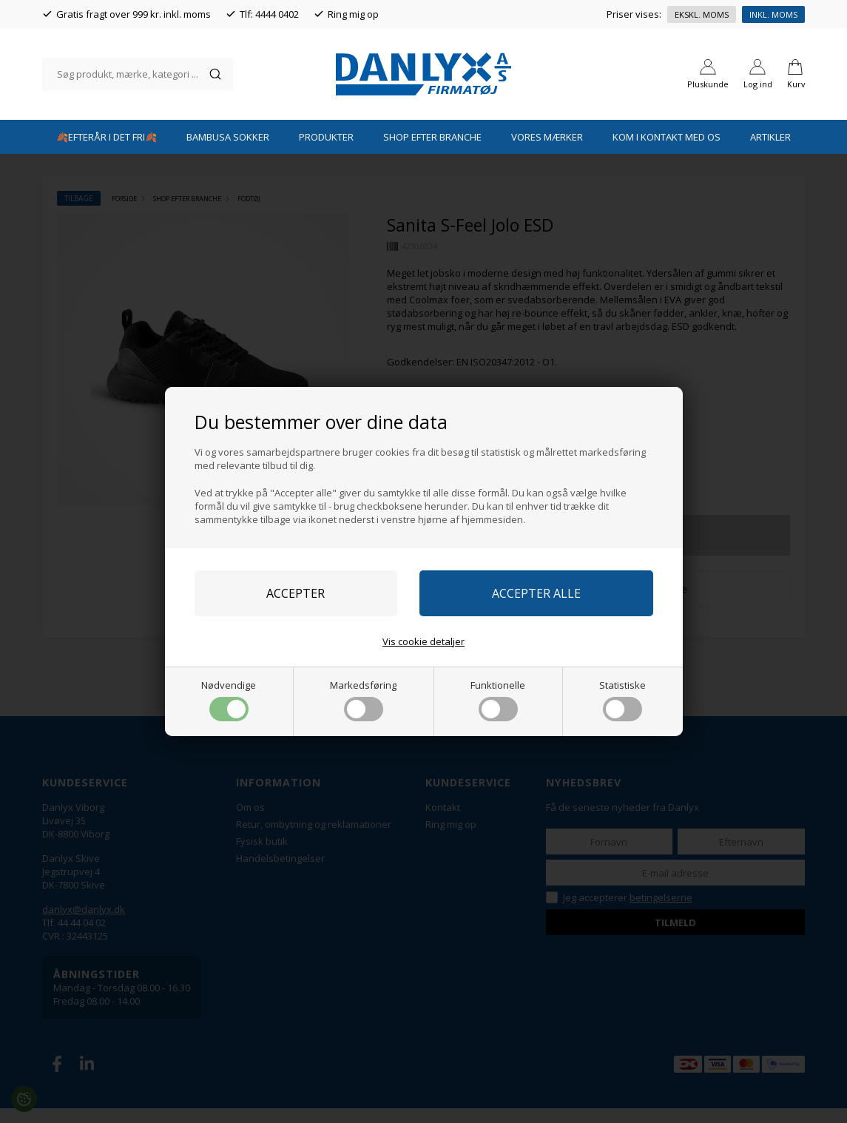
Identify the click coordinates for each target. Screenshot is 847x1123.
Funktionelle (497, 699)
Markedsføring (363, 699)
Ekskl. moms (702, 14)
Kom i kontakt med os (667, 151)
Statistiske (622, 699)
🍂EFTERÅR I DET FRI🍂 (106, 151)
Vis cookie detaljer (423, 641)
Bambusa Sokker (227, 151)
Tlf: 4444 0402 (269, 14)
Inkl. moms (773, 14)
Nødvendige (228, 699)
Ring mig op (353, 14)
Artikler (770, 151)
